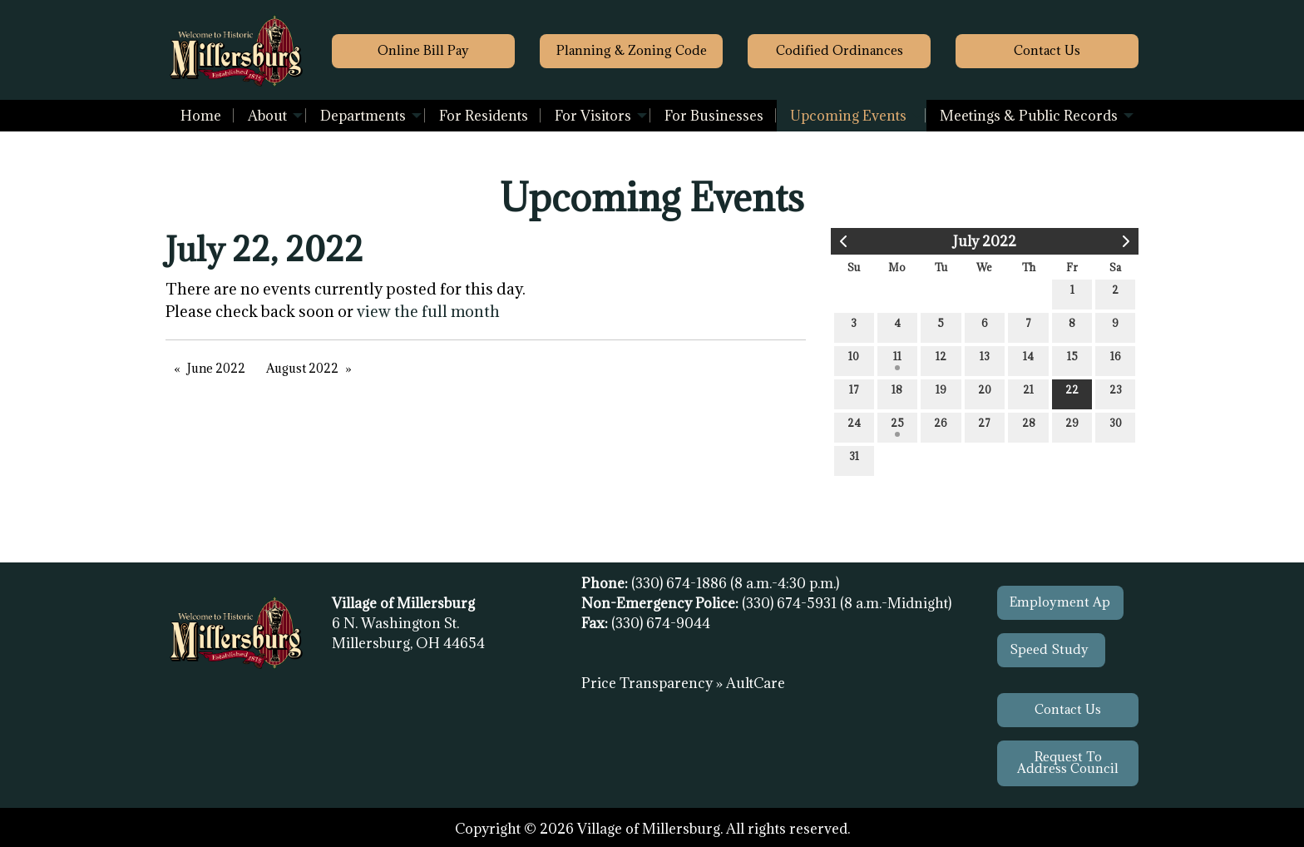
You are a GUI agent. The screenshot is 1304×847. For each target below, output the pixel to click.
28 (1028, 426)
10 (853, 359)
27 (984, 426)
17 (854, 393)
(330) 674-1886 (680, 583)
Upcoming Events (848, 115)
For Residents (483, 115)
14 (1028, 359)
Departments (363, 115)
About (267, 115)
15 (1072, 359)
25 (897, 426)
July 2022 (984, 241)
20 (984, 393)
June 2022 (216, 368)
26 (940, 426)
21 (1028, 393)
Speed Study (1051, 649)
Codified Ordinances (839, 50)
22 (1072, 393)
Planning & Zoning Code (631, 50)
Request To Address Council (1068, 762)
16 (1115, 359)
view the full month (428, 311)
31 (854, 459)
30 (1115, 426)
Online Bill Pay (423, 50)
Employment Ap (1060, 602)
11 (897, 359)
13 (985, 359)
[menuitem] (201, 115)
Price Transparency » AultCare (683, 683)
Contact (1047, 50)
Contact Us (1068, 709)
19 (941, 393)
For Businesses (713, 115)
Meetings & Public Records (1029, 115)
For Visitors (593, 115)
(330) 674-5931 (791, 603)
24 (854, 426)
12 (941, 359)
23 (1115, 393)
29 (1072, 426)
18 (897, 393)
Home (200, 115)
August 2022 (302, 368)
